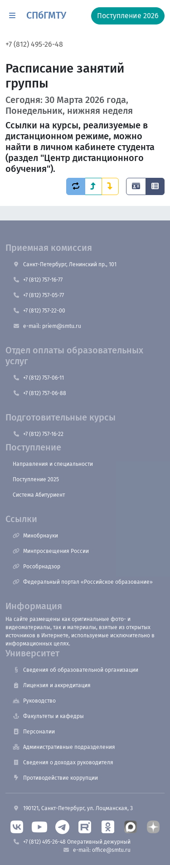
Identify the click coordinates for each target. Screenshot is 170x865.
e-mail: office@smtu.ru (97, 850)
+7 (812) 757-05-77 (38, 295)
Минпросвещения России (51, 551)
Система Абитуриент (39, 495)
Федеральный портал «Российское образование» (83, 582)
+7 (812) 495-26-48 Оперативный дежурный (72, 842)
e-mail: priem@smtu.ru (47, 326)
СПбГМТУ (46, 15)
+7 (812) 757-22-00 (39, 311)
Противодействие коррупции (55, 778)
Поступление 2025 (36, 479)
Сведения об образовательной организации (75, 670)
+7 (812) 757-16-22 (38, 434)
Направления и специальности (53, 464)
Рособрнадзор (36, 566)
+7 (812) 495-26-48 (34, 44)
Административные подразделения (64, 747)
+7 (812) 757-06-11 (38, 378)
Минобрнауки (35, 536)
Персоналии (34, 731)
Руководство (34, 701)
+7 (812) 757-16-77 (38, 280)
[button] (12, 15)
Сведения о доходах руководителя (63, 762)
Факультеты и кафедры (48, 716)
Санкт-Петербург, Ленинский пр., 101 (65, 264)
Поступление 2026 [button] (128, 15)
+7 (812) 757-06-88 (39, 393)
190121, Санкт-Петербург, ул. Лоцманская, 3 (73, 808)
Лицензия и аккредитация (52, 685)
